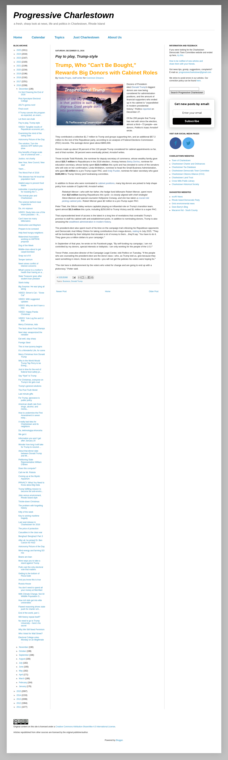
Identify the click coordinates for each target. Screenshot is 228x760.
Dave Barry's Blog (180, 207)
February (23, 682)
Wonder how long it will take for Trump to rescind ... (30, 445)
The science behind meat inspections (29, 203)
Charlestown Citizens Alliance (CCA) (188, 174)
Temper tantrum (25, 259)
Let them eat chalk (26, 119)
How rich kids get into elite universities (30, 601)
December (24, 89)
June (21, 667)
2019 (19, 73)
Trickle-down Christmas (28, 501)
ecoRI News (177, 197)
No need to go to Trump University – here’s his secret (29, 623)
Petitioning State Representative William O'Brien (30, 462)
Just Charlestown (86, 37)
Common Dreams (95, 78)
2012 (19, 703)
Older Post (153, 291)
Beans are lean (25, 557)
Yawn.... (21, 169)
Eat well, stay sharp (27, 339)
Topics (60, 37)
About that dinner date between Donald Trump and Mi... (30, 453)
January (23, 686)
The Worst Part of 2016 (28, 173)
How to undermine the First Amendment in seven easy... (30, 415)
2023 (19, 58)
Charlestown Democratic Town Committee (190, 171)
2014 (19, 695)
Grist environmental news (183, 203)
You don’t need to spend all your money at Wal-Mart (30, 588)
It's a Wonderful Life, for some (31, 350)
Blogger (119, 740)
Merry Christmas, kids (28, 324)
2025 (19, 50)
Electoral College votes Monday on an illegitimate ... (31, 639)
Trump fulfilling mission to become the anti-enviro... (30, 490)
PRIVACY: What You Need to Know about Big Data (31, 483)
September (24, 655)
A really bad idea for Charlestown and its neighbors (28, 424)
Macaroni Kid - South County (184, 210)
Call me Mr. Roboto (27, 472)
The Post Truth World (27, 390)
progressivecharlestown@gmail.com (195, 72)
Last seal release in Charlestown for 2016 (29, 523)
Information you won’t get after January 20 (29, 439)
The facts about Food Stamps (31, 328)
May (21, 671)
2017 (19, 81)
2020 (19, 70)
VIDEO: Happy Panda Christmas (28, 313)
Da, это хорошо (25, 208)
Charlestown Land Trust (182, 177)
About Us (115, 37)
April (21, 674)
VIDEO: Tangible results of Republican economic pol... (31, 128)
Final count (23, 109)
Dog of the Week (25, 245)
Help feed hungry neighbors (30, 233)
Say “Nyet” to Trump (27, 376)
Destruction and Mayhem (29, 225)
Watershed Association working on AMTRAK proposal (29, 239)
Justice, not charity (26, 158)
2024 (19, 54)
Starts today (23, 282)
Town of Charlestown (181, 160)
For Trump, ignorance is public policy (29, 399)
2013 (19, 699)
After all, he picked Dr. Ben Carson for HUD (30, 541)
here (199, 80)
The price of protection (28, 528)
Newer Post (61, 291)
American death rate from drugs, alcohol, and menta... (29, 406)
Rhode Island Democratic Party (186, 200)
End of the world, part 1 (28, 613)
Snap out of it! (24, 256)
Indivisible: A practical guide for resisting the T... (30, 190)
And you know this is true (29, 580)
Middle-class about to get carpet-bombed (29, 250)
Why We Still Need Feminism (31, 629)
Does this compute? (27, 468)
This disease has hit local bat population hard (31, 178)
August (22, 659)
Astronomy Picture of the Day (31, 139)
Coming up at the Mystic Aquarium (29, 477)
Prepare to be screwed (28, 229)
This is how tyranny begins (30, 346)
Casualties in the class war (30, 532)
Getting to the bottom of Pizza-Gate (28, 574)
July (21, 663)
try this (180, 55)
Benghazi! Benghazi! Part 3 (30, 536)
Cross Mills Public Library (183, 181)
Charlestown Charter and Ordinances (188, 164)
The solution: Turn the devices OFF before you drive (30, 146)
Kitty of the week (25, 512)
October (23, 651)
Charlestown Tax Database (184, 167)
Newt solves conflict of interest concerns (28, 264)
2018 (19, 77)
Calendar (38, 37)
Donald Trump (76, 281)
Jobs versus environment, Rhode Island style (29, 496)
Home (17, 37)
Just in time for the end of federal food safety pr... (29, 370)
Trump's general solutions (29, 386)
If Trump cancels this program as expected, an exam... (31, 114)
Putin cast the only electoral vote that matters (30, 568)
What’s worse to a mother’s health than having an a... (31, 271)
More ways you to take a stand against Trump (29, 562)
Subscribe (192, 121)
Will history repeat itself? (29, 617)
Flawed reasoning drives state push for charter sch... (31, 608)
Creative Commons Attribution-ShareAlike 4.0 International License (85, 726)
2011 (19, 707)
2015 (19, 691)
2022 (19, 62)
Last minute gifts (25, 394)
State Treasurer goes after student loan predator (30, 277)
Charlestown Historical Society (185, 184)
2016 (19, 85)
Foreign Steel (24, 342)
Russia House (24, 584)
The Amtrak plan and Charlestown (27, 197)
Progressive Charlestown (63, 15)
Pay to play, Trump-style (29, 123)
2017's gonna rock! (26, 105)
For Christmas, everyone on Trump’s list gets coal (30, 381)
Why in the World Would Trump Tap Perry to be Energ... (29, 363)
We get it (22, 434)
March (22, 678)
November (24, 647)
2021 (19, 66)
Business (66, 281)
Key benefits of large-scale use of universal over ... (30, 153)
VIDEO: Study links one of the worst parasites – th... (31, 213)
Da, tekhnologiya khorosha (30, 430)
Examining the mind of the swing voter (30, 134)
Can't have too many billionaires (27, 220)
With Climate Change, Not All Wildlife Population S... (31, 595)
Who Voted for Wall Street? (30, 633)
